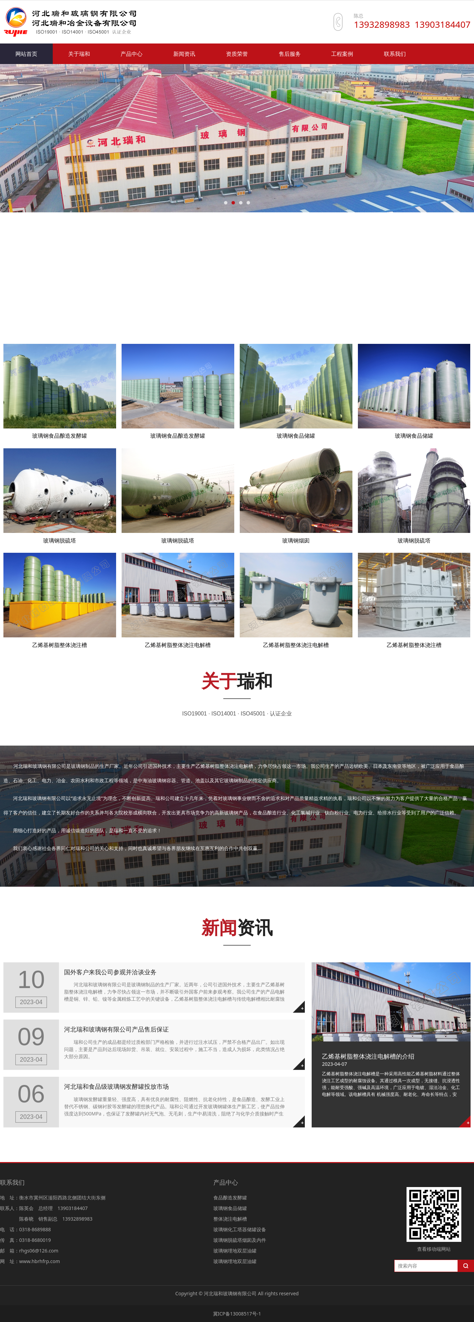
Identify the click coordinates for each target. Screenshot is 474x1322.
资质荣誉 (237, 54)
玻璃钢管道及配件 (36, 321)
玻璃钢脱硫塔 (59, 540)
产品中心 (131, 54)
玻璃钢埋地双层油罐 (376, 302)
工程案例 (342, 54)
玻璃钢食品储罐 (92, 302)
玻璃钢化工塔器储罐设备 (220, 302)
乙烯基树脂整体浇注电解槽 (178, 645)
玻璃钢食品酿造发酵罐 (59, 435)
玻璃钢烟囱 (296, 540)
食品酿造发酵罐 (33, 302)
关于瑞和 (79, 54)
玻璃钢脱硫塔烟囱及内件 (301, 302)
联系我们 (395, 54)
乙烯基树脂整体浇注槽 (59, 645)
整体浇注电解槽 (151, 302)
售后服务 (290, 54)
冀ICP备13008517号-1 (237, 1313)
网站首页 (26, 54)
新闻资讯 (184, 54)
